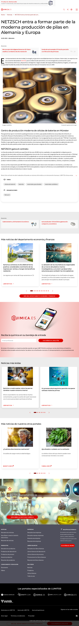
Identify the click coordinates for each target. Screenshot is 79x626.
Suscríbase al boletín (51, 340)
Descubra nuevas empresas (35, 535)
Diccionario (4, 567)
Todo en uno (31, 576)
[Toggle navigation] (77, 10)
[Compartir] (67, 10)
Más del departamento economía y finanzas (39, 296)
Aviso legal (4, 616)
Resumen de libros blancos (35, 560)
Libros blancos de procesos (35, 554)
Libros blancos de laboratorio (36, 551)
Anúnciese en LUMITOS (8, 610)
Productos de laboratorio (8, 551)
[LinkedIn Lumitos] (76, 616)
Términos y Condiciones (18, 616)
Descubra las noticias (7, 532)
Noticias (29, 567)
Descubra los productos (8, 548)
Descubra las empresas (34, 532)
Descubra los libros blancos (35, 548)
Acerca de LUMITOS (23, 610)
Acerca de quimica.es (38, 610)
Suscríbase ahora (67, 545)
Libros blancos (31, 573)
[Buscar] (64, 10)
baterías (23, 60)
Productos (30, 570)
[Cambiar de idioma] (71, 10)
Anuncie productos (6, 557)
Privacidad (31, 616)
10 (48, 290)
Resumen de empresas (34, 541)
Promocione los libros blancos (36, 557)
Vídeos (3, 570)
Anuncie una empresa (33, 538)
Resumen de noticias (7, 540)
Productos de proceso (7, 554)
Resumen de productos (8, 560)
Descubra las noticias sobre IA (22, 517)
